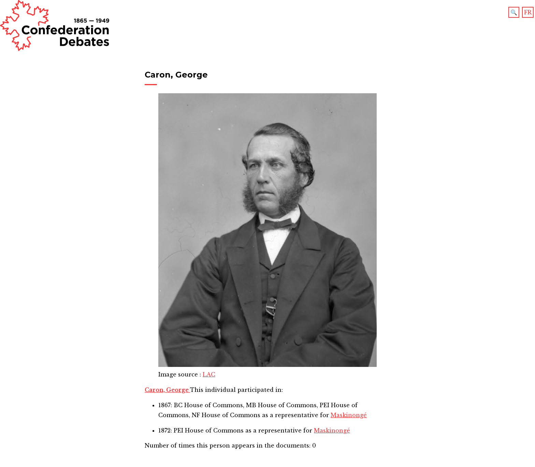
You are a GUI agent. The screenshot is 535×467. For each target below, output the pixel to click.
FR (528, 12)
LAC (209, 374)
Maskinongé (349, 415)
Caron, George (167, 389)
